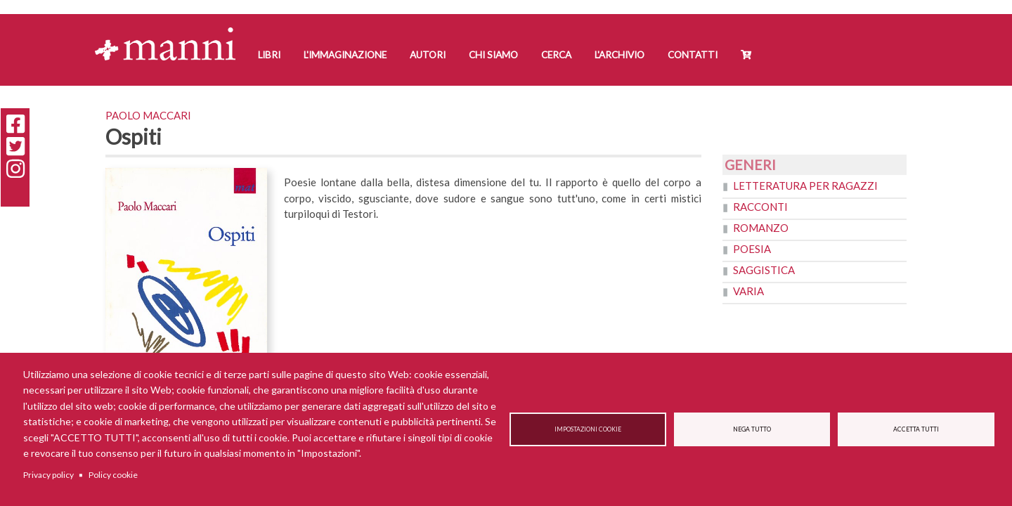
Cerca (556, 54)
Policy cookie (113, 474)
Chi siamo (493, 54)
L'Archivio (619, 54)
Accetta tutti (916, 429)
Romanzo (761, 227)
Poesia (752, 248)
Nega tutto (752, 429)
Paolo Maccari (148, 115)
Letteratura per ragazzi (805, 185)
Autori (428, 54)
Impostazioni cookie (587, 429)
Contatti (693, 54)
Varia (748, 291)
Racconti (760, 206)
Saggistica (764, 270)
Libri (269, 54)
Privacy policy (48, 474)
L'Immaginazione (345, 54)
